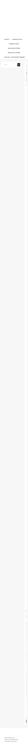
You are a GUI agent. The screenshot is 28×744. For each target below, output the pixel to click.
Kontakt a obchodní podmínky (14, 57)
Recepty (7, 39)
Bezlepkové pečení (14, 48)
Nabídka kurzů (14, 43)
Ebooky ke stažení (14, 52)
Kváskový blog (17, 39)
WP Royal (14, 741)
